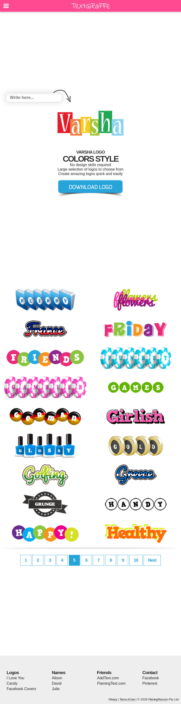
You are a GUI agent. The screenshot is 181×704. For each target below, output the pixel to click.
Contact (149, 672)
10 (136, 560)
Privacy (113, 699)
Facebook (150, 678)
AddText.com (108, 678)
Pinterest (149, 683)
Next (152, 560)
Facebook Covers (21, 689)
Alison (57, 678)
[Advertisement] (90, 53)
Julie (56, 689)
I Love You (15, 678)
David (57, 683)
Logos (13, 672)
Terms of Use (127, 699)
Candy (12, 683)
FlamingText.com (111, 683)
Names (58, 672)
